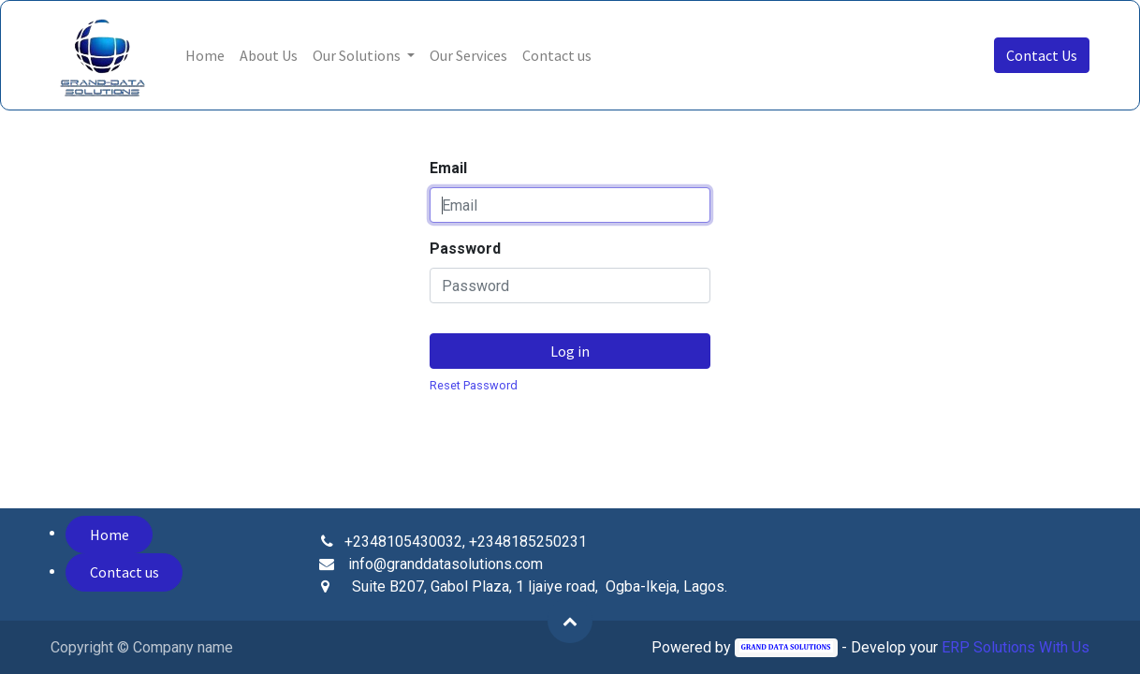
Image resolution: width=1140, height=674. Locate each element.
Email (448, 168)
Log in (570, 351)
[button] (570, 620)
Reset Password (474, 385)
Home (109, 534)
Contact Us (1041, 55)
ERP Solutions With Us (1015, 647)
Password (465, 248)
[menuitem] (205, 55)
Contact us (124, 572)
